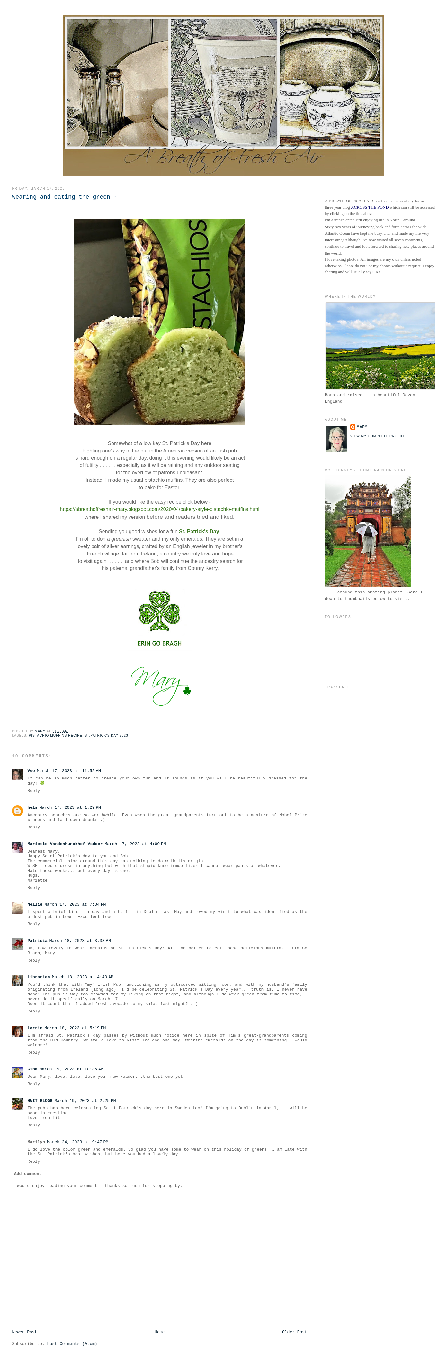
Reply (33, 790)
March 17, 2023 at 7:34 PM (75, 904)
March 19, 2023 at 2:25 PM (85, 1100)
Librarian (38, 977)
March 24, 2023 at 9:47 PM (77, 1142)
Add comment (28, 1173)
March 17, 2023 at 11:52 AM (69, 771)
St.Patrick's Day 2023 (106, 735)
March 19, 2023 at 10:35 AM (71, 1069)
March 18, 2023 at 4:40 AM (82, 977)
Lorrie (34, 1028)
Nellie (34, 904)
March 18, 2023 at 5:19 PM (75, 1028)
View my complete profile (378, 436)
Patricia (37, 940)
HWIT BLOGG (39, 1100)
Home (160, 1332)
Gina (32, 1069)
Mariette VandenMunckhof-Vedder (65, 844)
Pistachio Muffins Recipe (55, 735)
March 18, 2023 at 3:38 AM (80, 940)
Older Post (294, 1332)
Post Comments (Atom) (72, 1343)
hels (32, 807)
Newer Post (24, 1332)
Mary (362, 427)
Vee (31, 771)
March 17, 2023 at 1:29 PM (70, 807)
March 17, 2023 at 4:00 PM (135, 844)
